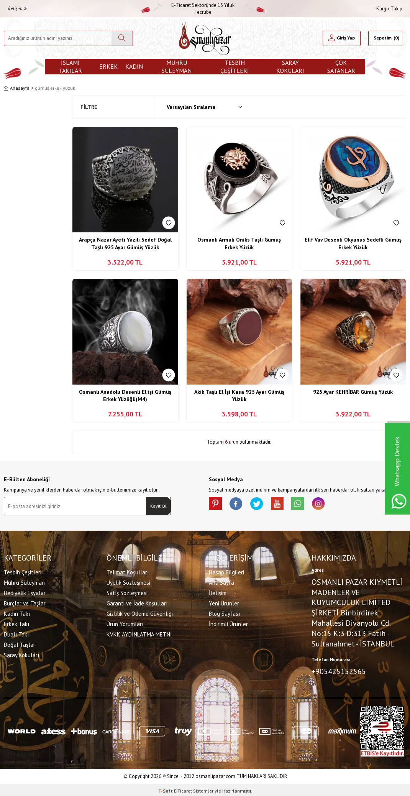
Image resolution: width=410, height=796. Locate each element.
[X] (262, 504)
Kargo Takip (389, 8)
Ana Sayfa (221, 581)
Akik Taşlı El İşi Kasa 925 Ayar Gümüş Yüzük (239, 395)
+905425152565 (339, 671)
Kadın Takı (17, 612)
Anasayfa (17, 88)
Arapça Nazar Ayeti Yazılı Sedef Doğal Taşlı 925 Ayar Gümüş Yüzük (125, 243)
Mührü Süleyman (177, 66)
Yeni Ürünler (224, 602)
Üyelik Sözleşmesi (128, 581)
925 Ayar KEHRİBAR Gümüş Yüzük (353, 391)
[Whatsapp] (308, 504)
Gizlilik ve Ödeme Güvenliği (140, 612)
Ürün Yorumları (125, 623)
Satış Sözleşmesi (127, 591)
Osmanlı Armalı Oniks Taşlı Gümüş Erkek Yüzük (239, 243)
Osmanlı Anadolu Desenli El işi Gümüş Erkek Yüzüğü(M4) (125, 395)
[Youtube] (285, 504)
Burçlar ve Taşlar (25, 602)
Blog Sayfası (224, 612)
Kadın (134, 66)
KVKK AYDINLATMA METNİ (139, 633)
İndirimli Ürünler (228, 623)
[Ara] (122, 38)
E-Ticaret (183, 788)
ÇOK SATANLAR (341, 66)
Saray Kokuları (290, 66)
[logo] (205, 38)
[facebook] (239, 504)
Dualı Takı (16, 633)
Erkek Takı (16, 623)
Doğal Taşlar (19, 643)
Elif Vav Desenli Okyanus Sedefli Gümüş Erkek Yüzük (353, 243)
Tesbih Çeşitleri (234, 66)
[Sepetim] (385, 38)
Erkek (108, 66)
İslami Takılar (70, 66)
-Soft (166, 788)
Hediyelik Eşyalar (25, 591)
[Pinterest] (216, 504)
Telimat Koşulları (128, 571)
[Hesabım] (342, 38)
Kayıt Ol (158, 506)
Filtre (88, 107)
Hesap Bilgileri (226, 571)
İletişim (17, 8)
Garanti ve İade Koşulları (137, 602)
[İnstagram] (331, 504)
